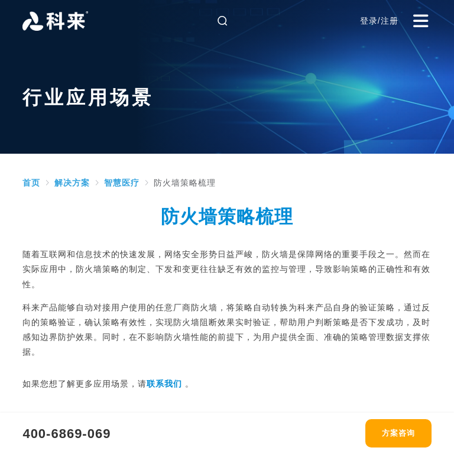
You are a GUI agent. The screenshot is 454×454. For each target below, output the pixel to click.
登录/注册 (379, 20)
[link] (31, 183)
